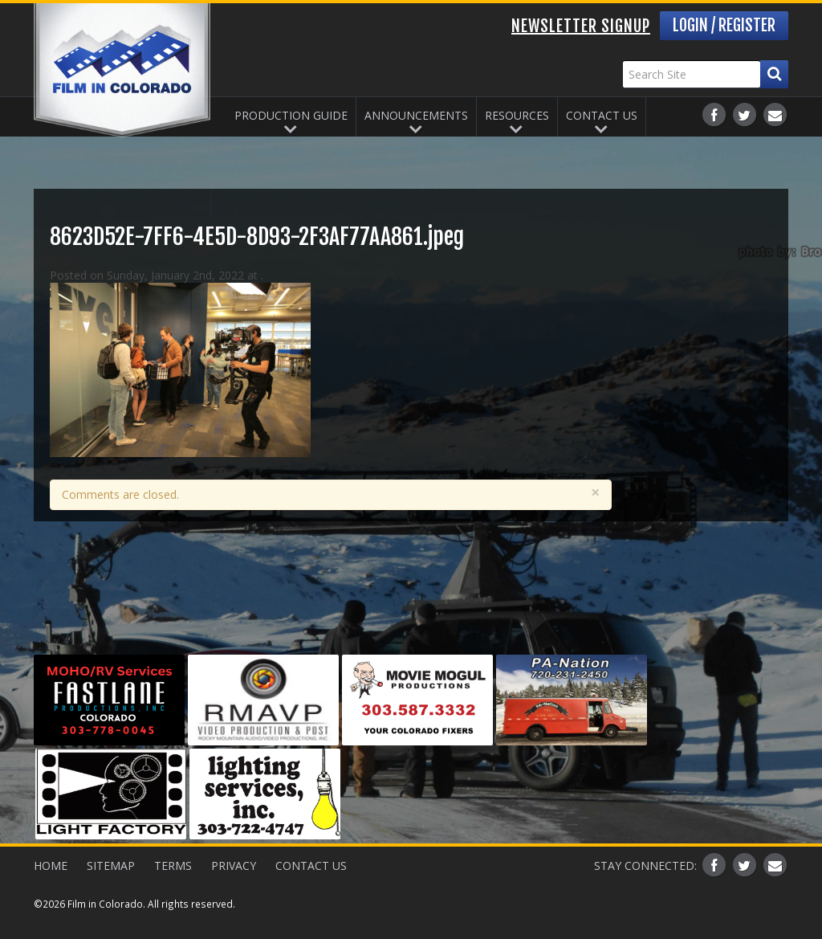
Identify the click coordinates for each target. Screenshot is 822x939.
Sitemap (111, 865)
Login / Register (724, 25)
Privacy (233, 865)
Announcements (416, 115)
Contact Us (601, 115)
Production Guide (291, 115)
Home (50, 865)
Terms (173, 865)
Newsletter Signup (580, 26)
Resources (517, 115)
